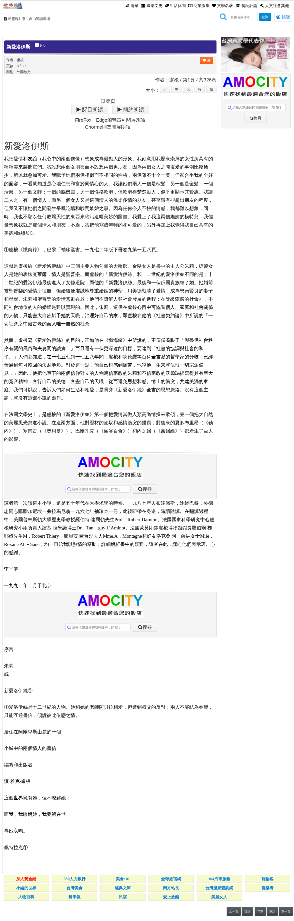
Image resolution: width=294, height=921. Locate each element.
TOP (260, 911)
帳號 (283, 17)
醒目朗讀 (92, 109)
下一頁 (285, 911)
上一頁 (233, 911)
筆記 (272, 911)
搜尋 (147, 489)
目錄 (247, 911)
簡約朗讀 (133, 109)
